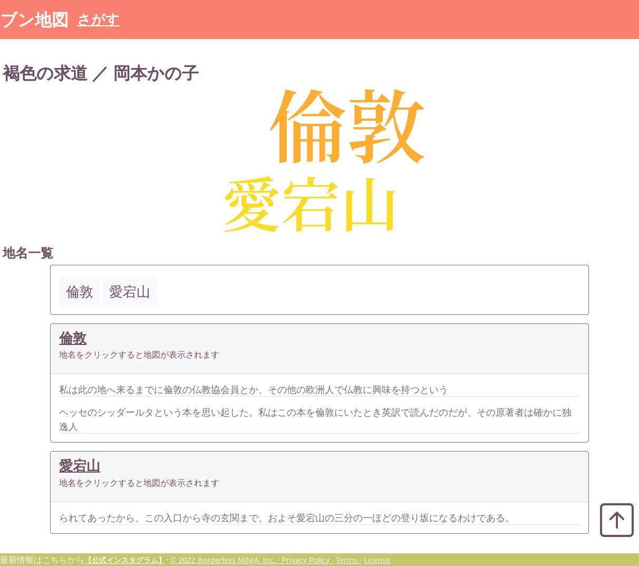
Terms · (349, 560)
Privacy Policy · (307, 560)
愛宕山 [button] (129, 291)
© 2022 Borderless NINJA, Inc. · (226, 560)
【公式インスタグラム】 (125, 560)
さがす (98, 19)
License (377, 560)
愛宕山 (79, 465)
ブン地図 (34, 19)
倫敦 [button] (79, 291)
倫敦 (72, 338)
